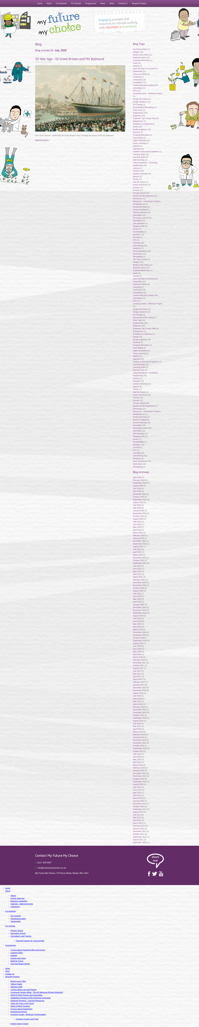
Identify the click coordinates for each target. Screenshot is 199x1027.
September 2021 (140, 563)
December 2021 (139, 558)
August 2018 (138, 643)
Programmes (90, 3)
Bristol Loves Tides (140, 55)
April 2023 (137, 530)
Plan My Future (139, 182)
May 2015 (137, 726)
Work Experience (140, 251)
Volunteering (138, 246)
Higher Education (140, 140)
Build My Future (139, 57)
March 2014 (138, 765)
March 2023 (138, 533)
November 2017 (139, 663)
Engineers (137, 116)
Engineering (138, 113)
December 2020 (139, 582)
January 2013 (138, 801)
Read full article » (42, 140)
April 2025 (137, 491)
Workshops (137, 254)
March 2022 (138, 555)
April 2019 (137, 627)
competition (137, 82)
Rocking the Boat (140, 207)
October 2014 (138, 746)
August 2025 (138, 486)
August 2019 (138, 616)
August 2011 (138, 840)
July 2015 (137, 723)
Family (135, 127)
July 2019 (137, 618)
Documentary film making (143, 107)
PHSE (135, 179)
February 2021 (139, 580)
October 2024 (138, 497)
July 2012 (137, 815)
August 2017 (138, 668)
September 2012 (140, 809)
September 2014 (140, 748)
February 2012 (139, 826)
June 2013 (137, 790)
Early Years (137, 110)
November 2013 (139, 776)
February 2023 (139, 535)
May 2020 (137, 599)
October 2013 (138, 779)
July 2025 (137, 488)
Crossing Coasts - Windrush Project (147, 93)
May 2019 (137, 624)
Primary (136, 187)
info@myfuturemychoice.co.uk (50, 868)
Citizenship (137, 71)
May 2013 (137, 793)
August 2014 (138, 751)
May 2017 (137, 674)
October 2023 (138, 516)
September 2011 (140, 837)
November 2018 (139, 635)
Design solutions (139, 102)
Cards (135, 63)
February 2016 (139, 707)
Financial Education (141, 135)
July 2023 (137, 522)
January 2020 (138, 605)
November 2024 (139, 494)
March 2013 (138, 798)
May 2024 (137, 508)
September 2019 (140, 613)
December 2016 (139, 688)
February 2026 (139, 480)
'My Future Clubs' (140, 49)
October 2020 (138, 588)
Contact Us (122, 3)
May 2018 (137, 652)
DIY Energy (137, 104)
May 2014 (137, 759)
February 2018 (139, 660)
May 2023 (137, 527)
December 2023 (139, 513)
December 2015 (139, 710)
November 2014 (139, 743)
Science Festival (139, 210)
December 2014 (139, 740)
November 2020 (139, 585)
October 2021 (138, 560)
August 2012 (138, 812)
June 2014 (137, 757)
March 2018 (138, 657)
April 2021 (137, 574)
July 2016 (137, 696)
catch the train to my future (144, 69)
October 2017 (138, 665)
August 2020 (138, 591)
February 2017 (139, 682)
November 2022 (139, 541)
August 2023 (138, 519)
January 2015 (138, 737)
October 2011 (138, 834)
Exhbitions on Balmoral (142, 124)
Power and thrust (140, 185)
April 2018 (137, 654)
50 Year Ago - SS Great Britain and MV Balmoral (69, 59)
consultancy (138, 88)
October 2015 (138, 715)
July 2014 (137, 754)
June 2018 (137, 649)
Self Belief (137, 221)
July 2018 (137, 646)
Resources (137, 198)
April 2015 (137, 729)
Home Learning (139, 143)
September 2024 (140, 499)
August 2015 (138, 721)
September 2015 (140, 718)
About (49, 3)
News (103, 3)
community (137, 80)
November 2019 (139, 610)
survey (135, 229)
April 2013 (137, 795)
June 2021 (137, 569)
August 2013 (138, 784)
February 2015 (139, 735)
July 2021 (137, 566)
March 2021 (138, 577)
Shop (112, 3)
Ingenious (137, 149)
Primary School (139, 193)
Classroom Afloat (140, 74)
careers (136, 66)
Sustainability (138, 232)
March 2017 (138, 679)
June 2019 (137, 621)
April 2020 (137, 602)
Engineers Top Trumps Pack (144, 118)
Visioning (136, 243)
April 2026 (137, 477)
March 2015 (138, 732)
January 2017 (138, 685)
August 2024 (138, 502)
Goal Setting (138, 138)
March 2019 (138, 629)
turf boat (136, 237)
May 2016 (137, 701)
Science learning (140, 212)
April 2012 (137, 820)
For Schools (76, 3)
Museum (136, 171)
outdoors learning (140, 174)
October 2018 (138, 638)
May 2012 (137, 817)
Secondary (137, 215)
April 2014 (137, 762)
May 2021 (137, 571)
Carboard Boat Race (141, 60)
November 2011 (139, 831)
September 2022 (140, 544)
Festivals (136, 132)
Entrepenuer (138, 121)
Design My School (140, 99)
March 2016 (138, 704)
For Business (61, 3)
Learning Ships (139, 154)
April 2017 (137, 676)
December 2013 (139, 773)
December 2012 (139, 804)
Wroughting (137, 257)
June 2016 (137, 699)
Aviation (136, 52)
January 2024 (138, 511)
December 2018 (139, 632)
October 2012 (138, 806)
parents (136, 176)
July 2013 (137, 787)
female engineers (140, 129)
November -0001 (140, 842)
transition (136, 234)
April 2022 (137, 552)
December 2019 (139, 607)
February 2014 (139, 768)
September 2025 (140, 483)
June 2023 (137, 524)
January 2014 (138, 770)
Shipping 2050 (139, 226)
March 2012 (138, 823)
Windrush (137, 248)
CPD (135, 91)
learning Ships (139, 160)
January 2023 (138, 538)
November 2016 (139, 690)
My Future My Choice (59, 23)
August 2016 (138, 693)
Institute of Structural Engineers (146, 151)
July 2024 (137, 505)
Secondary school (140, 218)
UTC (135, 240)
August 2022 (138, 546)
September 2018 (140, 641)
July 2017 (137, 671)
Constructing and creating (143, 85)
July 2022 (137, 549)
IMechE (136, 146)
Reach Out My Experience (144, 196)
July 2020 (137, 593)
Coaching (137, 77)
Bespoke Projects (139, 3)
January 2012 (138, 829)
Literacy (136, 168)
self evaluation (139, 223)
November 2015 (139, 712)
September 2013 (140, 782)
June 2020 (137, 596)
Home (39, 3)
